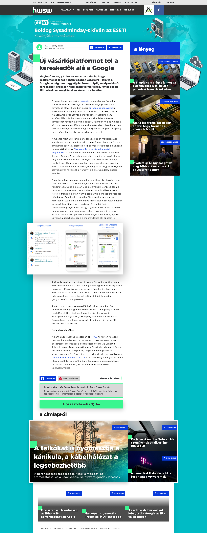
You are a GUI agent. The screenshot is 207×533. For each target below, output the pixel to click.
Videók (117, 2)
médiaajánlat (58, 528)
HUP (52, 2)
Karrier (169, 2)
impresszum (45, 528)
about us (117, 528)
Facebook (97, 47)
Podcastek (131, 2)
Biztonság (115, 10)
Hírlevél (156, 2)
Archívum (91, 2)
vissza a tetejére (110, 378)
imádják (85, 101)
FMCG (94, 337)
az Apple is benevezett (101, 108)
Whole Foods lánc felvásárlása (68, 357)
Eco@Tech (88, 10)
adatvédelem (105, 528)
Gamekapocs (64, 2)
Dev (78, 10)
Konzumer (129, 10)
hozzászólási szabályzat (88, 528)
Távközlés (101, 10)
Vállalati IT (67, 10)
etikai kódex (71, 528)
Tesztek (104, 2)
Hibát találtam (68, 378)
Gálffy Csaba (57, 46)
